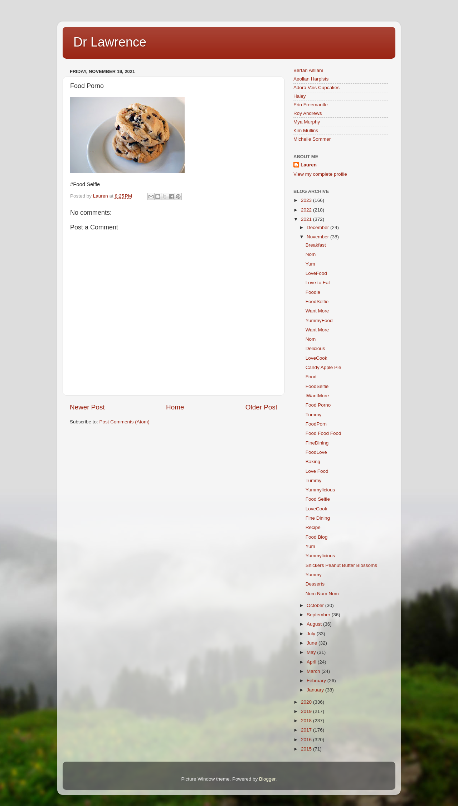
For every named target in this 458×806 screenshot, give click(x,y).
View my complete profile (320, 174)
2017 (307, 730)
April (312, 662)
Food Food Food (323, 433)
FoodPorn (316, 424)
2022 (307, 210)
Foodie (313, 292)
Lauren (309, 164)
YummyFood (319, 320)
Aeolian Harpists (310, 79)
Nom (311, 254)
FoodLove (316, 452)
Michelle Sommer (312, 139)
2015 (307, 749)
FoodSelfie (317, 301)
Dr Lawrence (109, 42)
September (319, 614)
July (312, 633)
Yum (310, 264)
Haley (299, 96)
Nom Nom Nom (322, 593)
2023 (307, 200)
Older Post (261, 407)
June (312, 643)
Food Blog (317, 537)
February (317, 680)
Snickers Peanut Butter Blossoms (341, 565)
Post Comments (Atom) (124, 421)
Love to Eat (318, 282)
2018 (307, 720)
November (318, 236)
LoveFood (316, 273)
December (318, 227)
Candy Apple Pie (323, 367)
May (312, 652)
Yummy (314, 574)
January (316, 690)
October (316, 605)
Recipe (313, 527)
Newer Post (87, 407)
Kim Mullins (305, 130)
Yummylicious (320, 489)
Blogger (267, 779)
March (314, 671)
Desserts (315, 584)
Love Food (317, 471)
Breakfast (316, 245)
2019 (307, 711)
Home (175, 407)
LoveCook (316, 358)
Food (311, 376)
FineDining (317, 443)
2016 (307, 739)
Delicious (315, 348)
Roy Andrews (307, 113)
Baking (313, 461)
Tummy (314, 414)
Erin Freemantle (310, 104)
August (315, 624)
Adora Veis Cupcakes (316, 87)
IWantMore (317, 395)
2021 (307, 219)
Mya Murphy (306, 122)
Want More (317, 311)
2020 (307, 702)
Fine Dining (318, 518)
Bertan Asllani (308, 70)
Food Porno (318, 405)
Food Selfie (318, 499)
